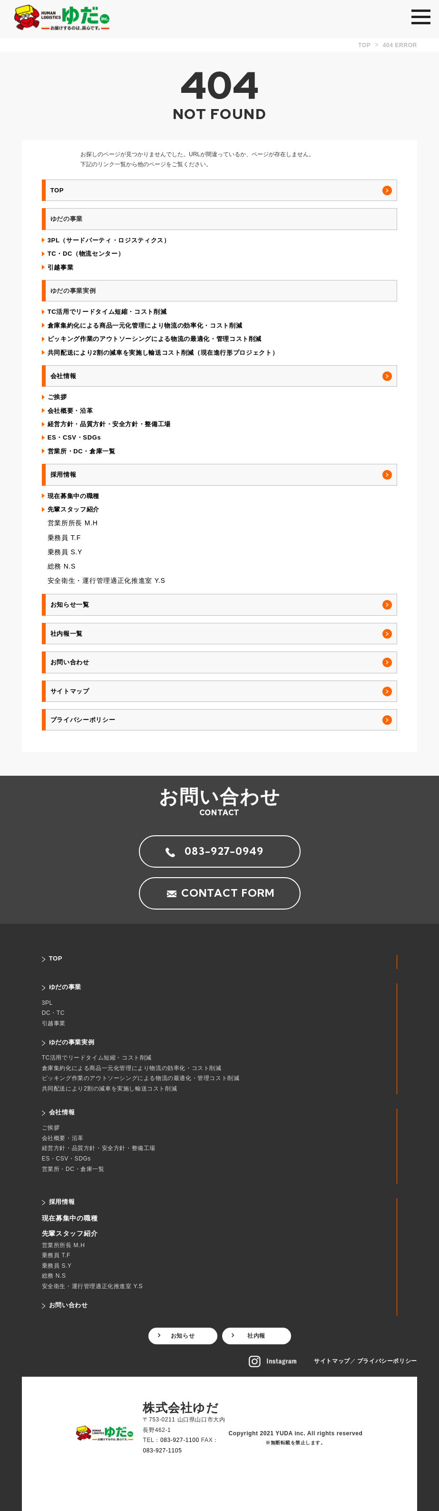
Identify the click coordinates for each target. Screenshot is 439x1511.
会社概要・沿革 (70, 410)
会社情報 (63, 376)
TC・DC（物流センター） (86, 253)
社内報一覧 (66, 633)
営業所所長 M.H (73, 523)
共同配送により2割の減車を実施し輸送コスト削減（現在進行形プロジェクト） (163, 352)
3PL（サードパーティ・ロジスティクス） (109, 240)
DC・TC (53, 1013)
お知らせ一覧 (69, 604)
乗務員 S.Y (65, 552)
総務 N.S (62, 566)
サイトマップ (69, 691)
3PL (47, 1003)
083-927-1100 (179, 1440)
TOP (57, 190)
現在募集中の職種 (73, 496)
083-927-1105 (162, 1450)
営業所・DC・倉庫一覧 (82, 451)
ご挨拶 (57, 396)
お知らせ (183, 1335)
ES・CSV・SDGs (74, 437)
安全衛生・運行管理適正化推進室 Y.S (107, 580)
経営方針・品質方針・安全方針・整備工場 (109, 424)
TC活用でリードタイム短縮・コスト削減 (107, 311)
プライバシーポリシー (83, 719)
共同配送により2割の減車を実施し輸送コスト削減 (109, 1088)
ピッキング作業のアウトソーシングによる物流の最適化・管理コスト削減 (155, 338)
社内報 (256, 1335)
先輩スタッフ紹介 (73, 509)
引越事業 (61, 267)
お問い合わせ (69, 662)
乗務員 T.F (64, 537)
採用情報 (63, 474)
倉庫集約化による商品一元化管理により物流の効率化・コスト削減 (145, 325)
